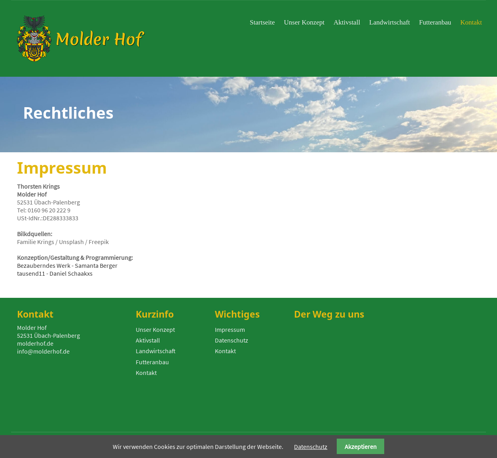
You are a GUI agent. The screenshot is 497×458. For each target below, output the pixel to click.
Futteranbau (152, 362)
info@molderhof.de (43, 351)
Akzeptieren (361, 446)
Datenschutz (231, 340)
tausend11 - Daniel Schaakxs (55, 273)
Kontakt (146, 373)
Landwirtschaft (156, 351)
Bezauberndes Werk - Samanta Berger (67, 265)
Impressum (230, 329)
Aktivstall (148, 340)
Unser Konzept (155, 329)
